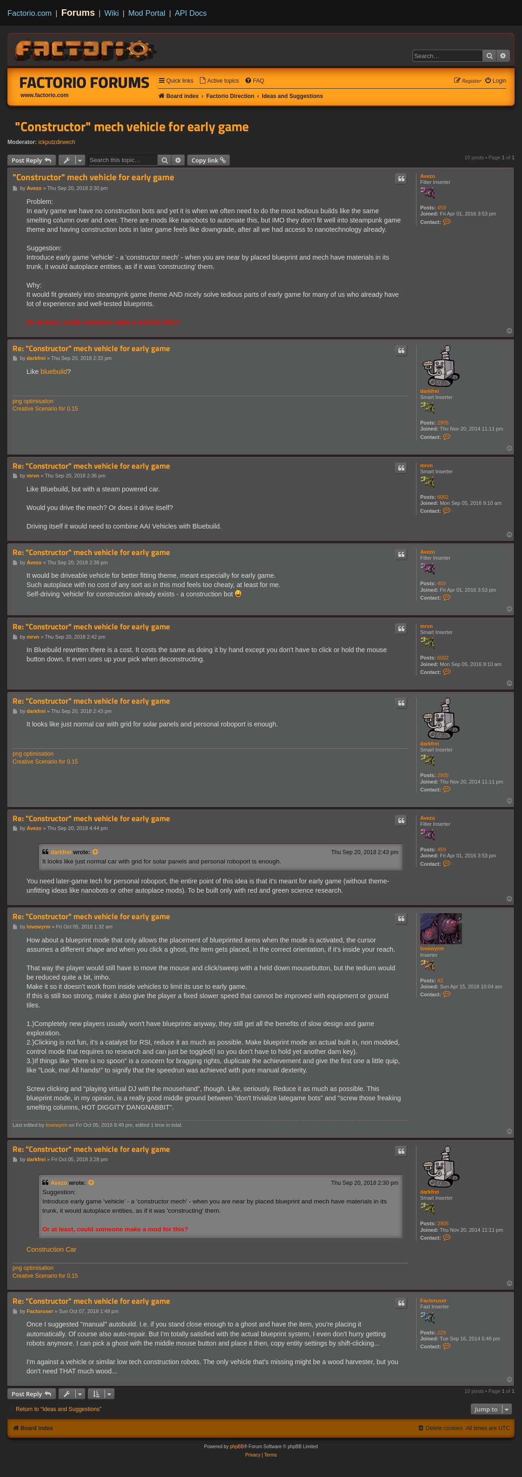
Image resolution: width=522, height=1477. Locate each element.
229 (441, 1332)
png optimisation (33, 401)
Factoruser (433, 1300)
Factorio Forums (85, 82)
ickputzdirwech (57, 142)
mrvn (426, 465)
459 (441, 207)
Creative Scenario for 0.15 (45, 408)
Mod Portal (146, 13)
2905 (443, 422)
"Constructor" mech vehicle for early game (132, 126)
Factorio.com (29, 13)
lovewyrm (432, 948)
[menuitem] (219, 81)
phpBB (237, 1446)
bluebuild (53, 371)
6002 (443, 497)
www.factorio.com (44, 95)
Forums (78, 12)
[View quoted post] (96, 852)
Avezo (427, 176)
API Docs (191, 13)
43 (440, 980)
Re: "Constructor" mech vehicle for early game (91, 348)
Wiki (112, 13)
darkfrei (429, 391)
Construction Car (51, 1249)
